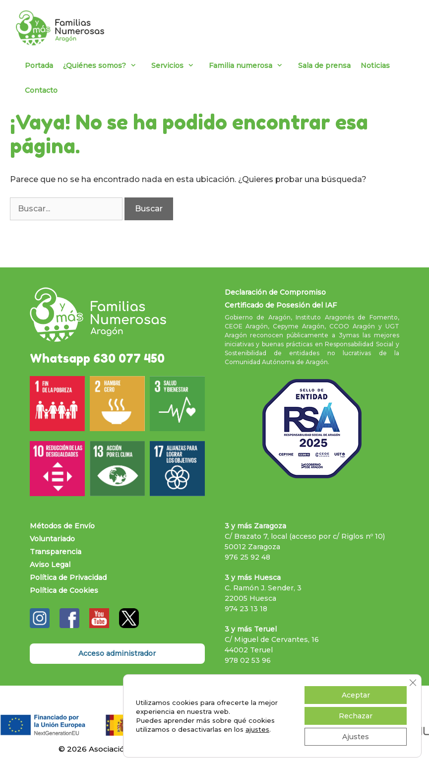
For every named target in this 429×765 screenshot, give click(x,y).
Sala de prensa (324, 65)
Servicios (177, 65)
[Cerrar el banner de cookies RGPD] (413, 683)
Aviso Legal (50, 564)
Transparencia (55, 551)
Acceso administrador (117, 653)
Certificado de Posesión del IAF (281, 305)
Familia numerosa (251, 65)
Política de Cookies (64, 590)
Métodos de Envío (62, 525)
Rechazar (355, 715)
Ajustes (355, 736)
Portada (39, 65)
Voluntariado (52, 538)
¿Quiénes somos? (104, 65)
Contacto (41, 90)
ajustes (257, 729)
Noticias (375, 65)
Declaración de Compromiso (275, 292)
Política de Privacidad (68, 577)
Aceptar (356, 695)
